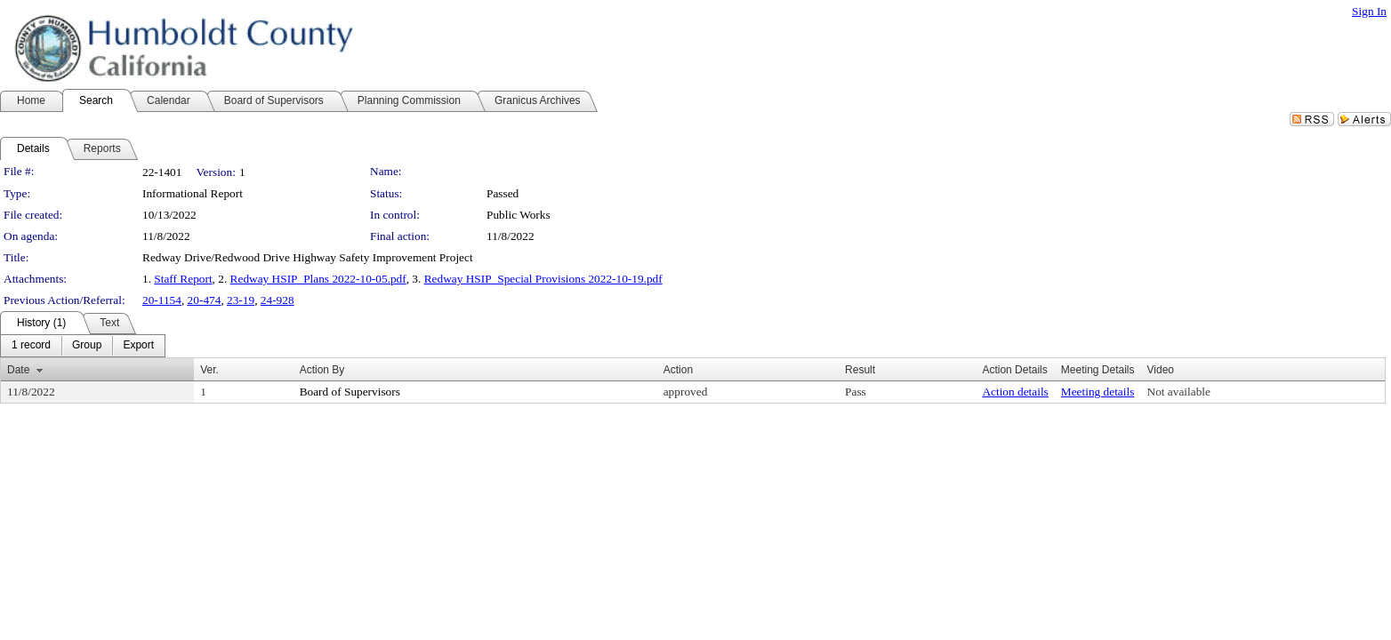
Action (678, 370)
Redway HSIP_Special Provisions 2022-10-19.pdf (543, 278)
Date (18, 370)
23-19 (240, 300)
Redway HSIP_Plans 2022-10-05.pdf (318, 278)
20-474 (204, 300)
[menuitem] (31, 345)
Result (860, 370)
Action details (1015, 391)
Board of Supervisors (350, 391)
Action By (322, 370)
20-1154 (161, 300)
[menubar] (82, 345)
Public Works (518, 214)
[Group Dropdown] (86, 345)
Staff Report (183, 278)
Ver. (209, 370)
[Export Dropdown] (138, 345)
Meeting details (1098, 391)
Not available (1178, 391)
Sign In (1369, 11)
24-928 (277, 300)
